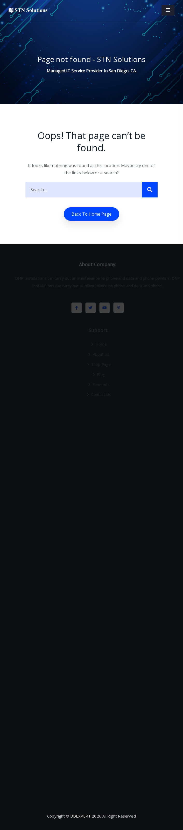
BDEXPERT (80, 816)
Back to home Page (91, 214)
